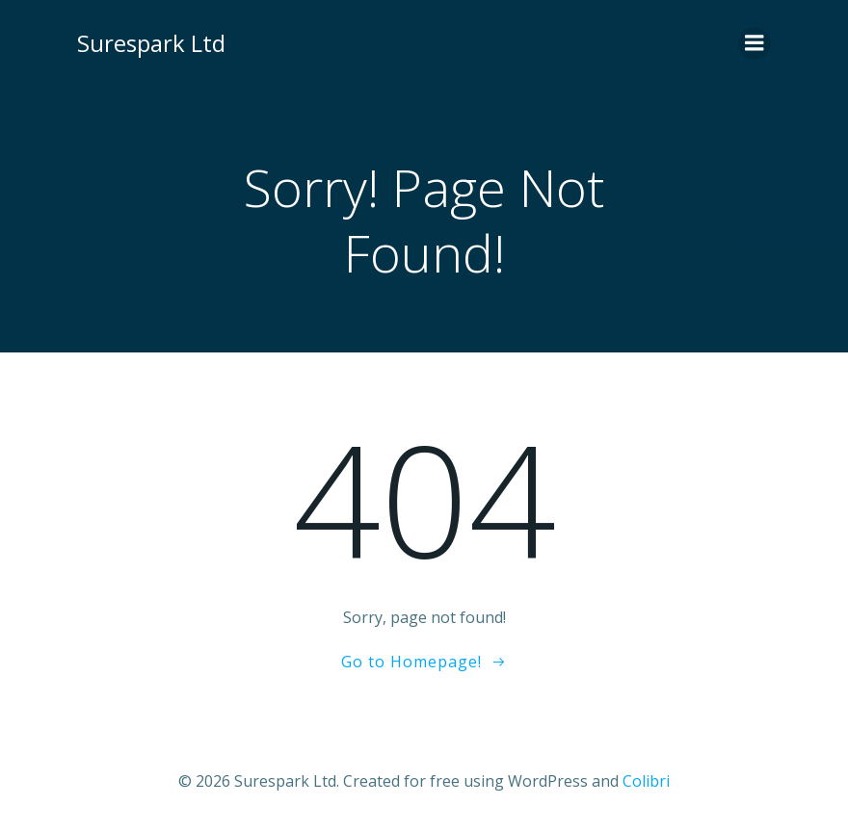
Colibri (646, 781)
